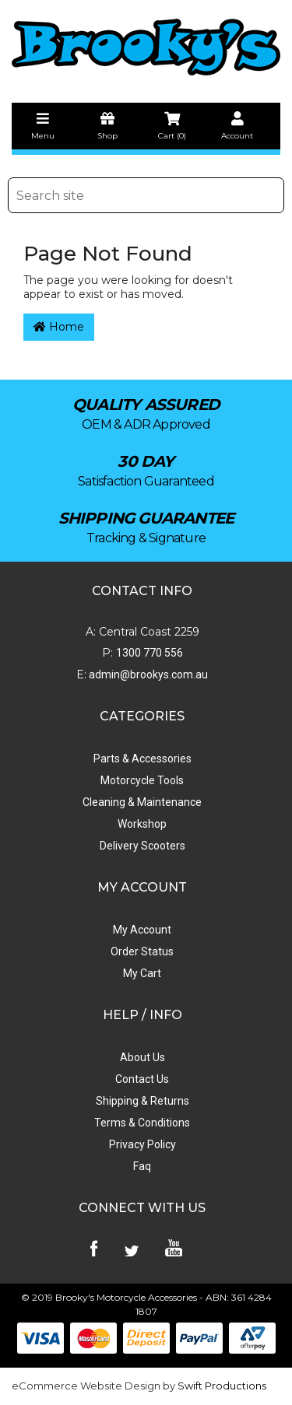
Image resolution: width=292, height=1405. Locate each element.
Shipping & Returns (142, 1101)
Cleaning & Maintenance (142, 802)
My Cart (142, 973)
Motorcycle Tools (142, 780)
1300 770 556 (149, 652)
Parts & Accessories (142, 758)
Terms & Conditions (142, 1122)
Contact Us (142, 1079)
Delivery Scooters (142, 845)
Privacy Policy (142, 1144)
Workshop (142, 824)
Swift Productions (222, 1385)
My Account (142, 929)
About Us (142, 1057)
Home (58, 327)
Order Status (142, 951)
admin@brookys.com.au (147, 674)
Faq (142, 1166)
